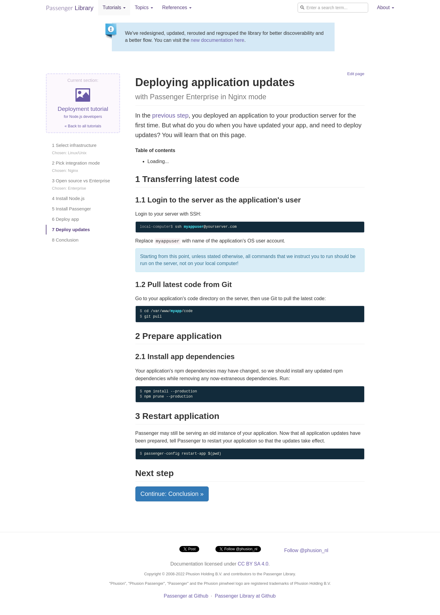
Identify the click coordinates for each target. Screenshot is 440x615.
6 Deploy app (65, 219)
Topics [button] (144, 7)
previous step (170, 115)
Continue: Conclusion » (172, 493)
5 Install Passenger (71, 208)
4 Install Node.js (68, 198)
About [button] (385, 7)
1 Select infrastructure (74, 149)
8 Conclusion (65, 239)
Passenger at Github (186, 596)
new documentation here (217, 40)
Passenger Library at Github (245, 596)
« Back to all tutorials (82, 126)
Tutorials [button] (114, 7)
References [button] (177, 7)
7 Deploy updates (71, 229)
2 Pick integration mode (76, 166)
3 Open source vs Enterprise (81, 184)
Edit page (355, 73)
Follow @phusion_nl (306, 550)
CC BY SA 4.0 (253, 563)
